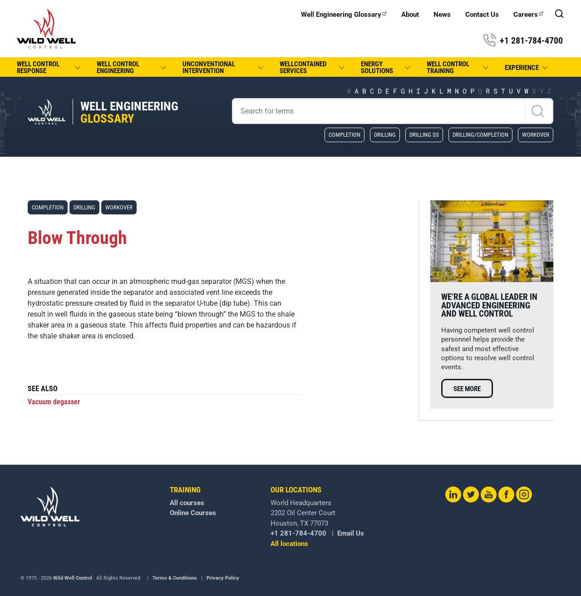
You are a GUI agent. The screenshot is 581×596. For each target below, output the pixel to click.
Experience (527, 67)
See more (467, 389)
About (410, 14)
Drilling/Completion (480, 134)
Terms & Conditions (175, 578)
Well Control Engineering (132, 67)
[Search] (393, 111)
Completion (344, 134)
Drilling (385, 134)
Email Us (350, 533)
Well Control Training (458, 67)
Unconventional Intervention (223, 67)
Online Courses (193, 513)
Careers (528, 14)
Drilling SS (424, 134)
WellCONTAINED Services (313, 67)
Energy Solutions (386, 67)
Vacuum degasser (54, 401)
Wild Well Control (72, 578)
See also (43, 389)
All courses (187, 503)
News (442, 14)
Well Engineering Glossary (344, 14)
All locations (289, 544)
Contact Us (482, 14)
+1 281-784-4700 (523, 40)
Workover (535, 134)
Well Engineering (129, 112)
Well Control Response (49, 67)
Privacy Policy (223, 578)
